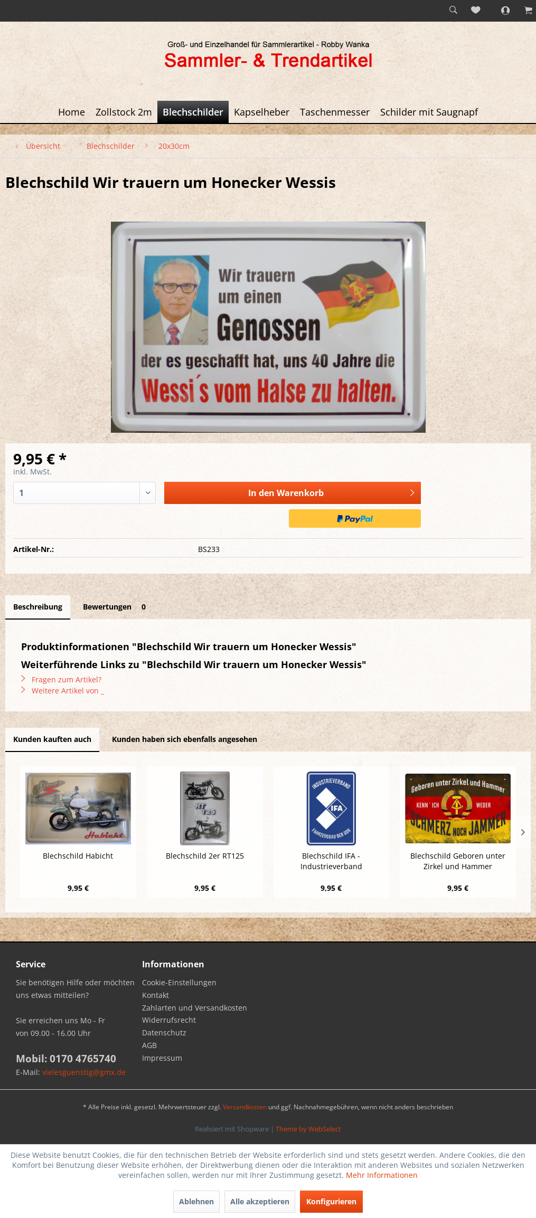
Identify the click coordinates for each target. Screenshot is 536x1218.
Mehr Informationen (382, 1175)
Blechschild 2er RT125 (205, 856)
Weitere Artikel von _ (62, 691)
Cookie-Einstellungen (179, 982)
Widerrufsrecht (169, 1020)
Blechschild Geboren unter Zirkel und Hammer (457, 861)
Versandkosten (245, 1106)
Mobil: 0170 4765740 (66, 1058)
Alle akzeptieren (259, 1201)
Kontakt (155, 995)
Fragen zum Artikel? (61, 679)
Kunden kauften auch (52, 739)
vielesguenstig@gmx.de (84, 1072)
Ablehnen (196, 1201)
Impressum (162, 1058)
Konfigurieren (331, 1201)
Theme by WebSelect (308, 1129)
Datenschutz (164, 1032)
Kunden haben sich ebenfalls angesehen (184, 739)
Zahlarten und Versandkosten (194, 1008)
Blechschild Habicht (78, 856)
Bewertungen (116, 607)
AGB (149, 1045)
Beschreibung (37, 607)
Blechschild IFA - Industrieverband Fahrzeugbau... (331, 861)
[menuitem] (453, 10)
